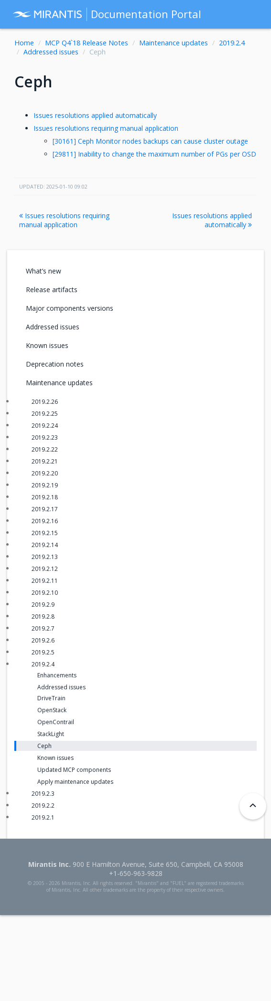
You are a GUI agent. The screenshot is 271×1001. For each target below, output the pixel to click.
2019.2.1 (43, 817)
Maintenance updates (173, 42)
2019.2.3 (43, 794)
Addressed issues (50, 51)
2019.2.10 (45, 593)
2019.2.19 (45, 485)
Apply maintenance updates (75, 782)
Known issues (47, 345)
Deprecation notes (55, 364)
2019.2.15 (45, 533)
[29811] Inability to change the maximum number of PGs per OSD (154, 153)
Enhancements (56, 675)
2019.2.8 (43, 616)
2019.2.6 (43, 640)
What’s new (43, 270)
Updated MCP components (74, 770)
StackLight (50, 734)
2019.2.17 (45, 509)
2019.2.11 (45, 581)
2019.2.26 (45, 402)
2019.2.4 (232, 42)
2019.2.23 (45, 437)
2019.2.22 (45, 449)
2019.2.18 (45, 497)
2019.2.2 (43, 805)
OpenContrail (55, 722)
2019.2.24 (45, 425)
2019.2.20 (45, 473)
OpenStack (51, 710)
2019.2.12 (45, 569)
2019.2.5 (43, 652)
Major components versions (69, 308)
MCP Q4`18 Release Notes (86, 42)
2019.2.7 (43, 628)
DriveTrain (51, 698)
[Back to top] (252, 806)
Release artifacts (51, 289)
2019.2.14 (45, 545)
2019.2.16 (45, 521)
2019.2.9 (43, 605)
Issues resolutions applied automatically (95, 115)
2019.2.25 (45, 414)
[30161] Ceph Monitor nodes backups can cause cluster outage (150, 141)
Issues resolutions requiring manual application (105, 128)
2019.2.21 (45, 461)
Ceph (44, 746)
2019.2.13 (45, 557)
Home (24, 42)
